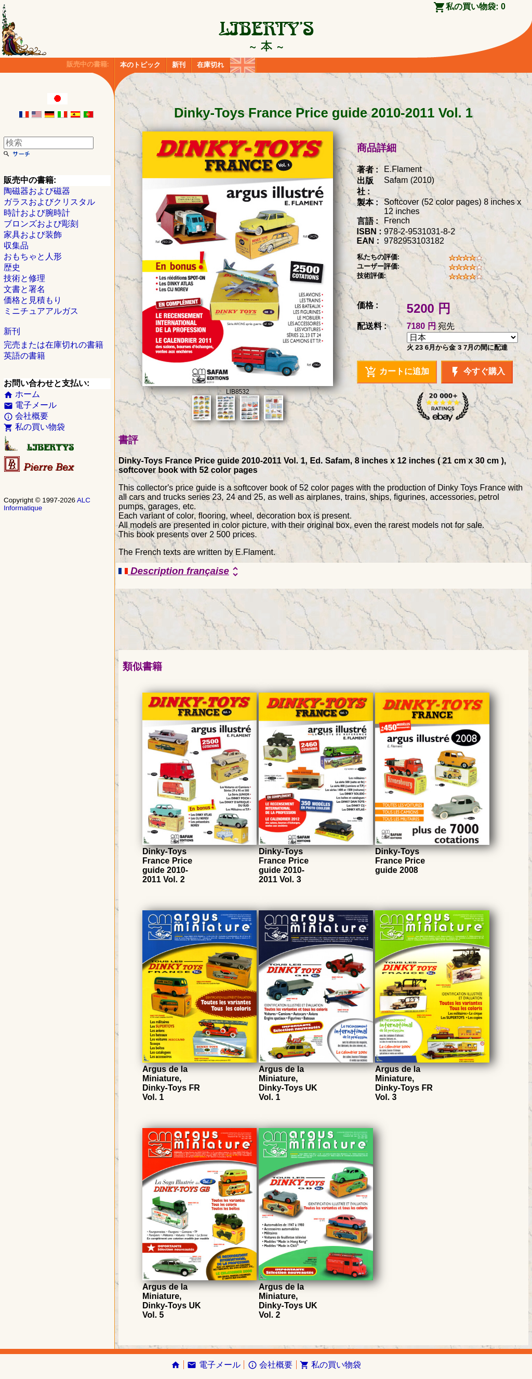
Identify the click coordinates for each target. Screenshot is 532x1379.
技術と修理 (24, 278)
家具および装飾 (33, 234)
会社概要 (26, 416)
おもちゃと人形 (33, 256)
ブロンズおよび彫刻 (41, 223)
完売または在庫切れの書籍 (53, 344)
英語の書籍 (24, 355)
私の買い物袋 (34, 426)
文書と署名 (24, 289)
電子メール (30, 405)
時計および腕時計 (37, 212)
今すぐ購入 (477, 372)
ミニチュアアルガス (41, 311)
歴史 (12, 267)
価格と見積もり (33, 300)
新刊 (178, 65)
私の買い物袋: (476, 6)
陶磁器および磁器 (37, 191)
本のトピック (140, 65)
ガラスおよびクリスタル (49, 201)
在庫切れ (210, 65)
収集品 (16, 245)
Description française (180, 571)
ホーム (22, 394)
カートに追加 (397, 372)
